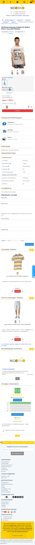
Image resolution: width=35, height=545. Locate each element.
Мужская (11, 344)
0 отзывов (10, 33)
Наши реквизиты (5, 461)
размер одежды (7, 87)
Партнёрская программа (7, 484)
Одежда (28, 20)
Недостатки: (4, 229)
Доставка (3, 471)
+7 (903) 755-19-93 (19, 12)
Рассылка (3, 506)
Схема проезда (4, 463)
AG (19, 344)
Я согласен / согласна (17, 535)
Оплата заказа (4, 469)
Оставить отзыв (29, 244)
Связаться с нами (5, 476)
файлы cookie (13, 525)
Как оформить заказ (6, 488)
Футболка (6, 344)
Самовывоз (4, 468)
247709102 (4, 345)
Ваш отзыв (4, 203)
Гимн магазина (4, 490)
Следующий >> (9, 92)
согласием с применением (25, 528)
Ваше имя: (4, 197)
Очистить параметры (7, 77)
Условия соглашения (8, 369)
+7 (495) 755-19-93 (19, 14)
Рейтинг (3, 240)
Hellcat (22, 344)
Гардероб (20, 20)
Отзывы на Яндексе (6, 492)
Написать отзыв (17, 399)
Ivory (30, 344)
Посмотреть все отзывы (17, 414)
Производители (4, 482)
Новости (3, 487)
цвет (4, 79)
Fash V (26, 344)
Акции (2, 485)
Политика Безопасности (7, 465)
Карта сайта (4, 477)
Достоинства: (5, 218)
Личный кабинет (5, 502)
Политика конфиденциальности (20, 531)
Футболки (6, 22)
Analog (13, 22)
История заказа (4, 503)
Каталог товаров (10, 20)
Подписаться (17, 453)
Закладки (3, 505)
